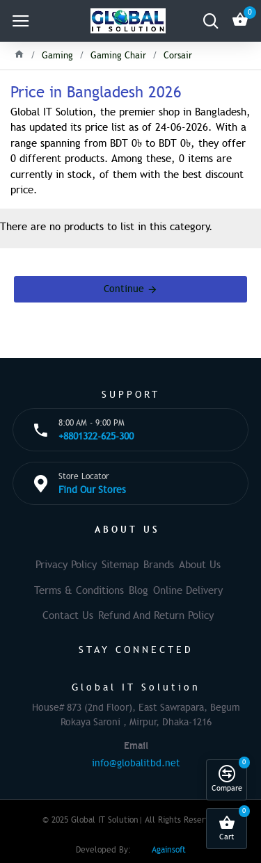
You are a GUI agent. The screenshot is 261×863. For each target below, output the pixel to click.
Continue (124, 289)
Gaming (57, 55)
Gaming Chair (118, 55)
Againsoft (169, 850)
